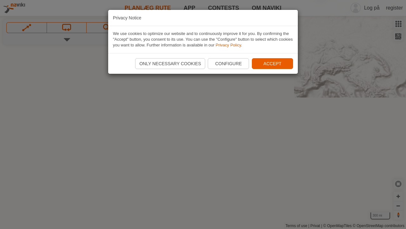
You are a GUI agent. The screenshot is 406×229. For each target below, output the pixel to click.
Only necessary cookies (170, 63)
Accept (273, 63)
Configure (228, 63)
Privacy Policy (228, 45)
